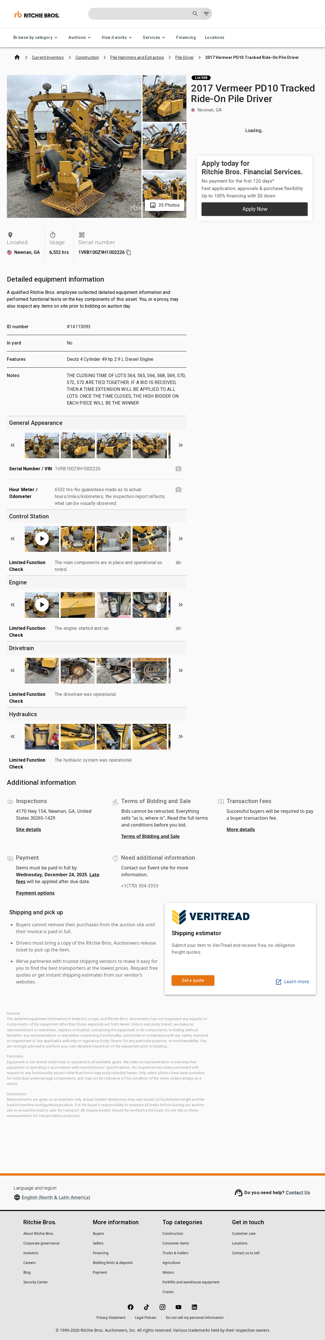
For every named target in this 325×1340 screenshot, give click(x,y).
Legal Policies (145, 1317)
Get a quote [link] (193, 980)
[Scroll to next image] (180, 445)
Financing (186, 37)
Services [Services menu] (155, 37)
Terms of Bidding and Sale (150, 836)
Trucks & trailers (175, 1253)
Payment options (35, 893)
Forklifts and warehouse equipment (191, 1282)
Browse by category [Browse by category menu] (36, 37)
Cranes (168, 1291)
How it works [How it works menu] (117, 37)
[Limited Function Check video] (178, 562)
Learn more (292, 981)
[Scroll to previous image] (12, 445)
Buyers (98, 1233)
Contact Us (298, 1192)
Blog (27, 1272)
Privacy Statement (110, 1317)
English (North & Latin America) (56, 1197)
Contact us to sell (245, 1253)
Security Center (35, 1282)
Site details (28, 829)
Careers (29, 1262)
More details (241, 829)
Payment (100, 1272)
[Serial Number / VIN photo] (178, 469)
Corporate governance (41, 1243)
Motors (168, 1272)
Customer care (243, 1233)
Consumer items (175, 1243)
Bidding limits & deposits (113, 1262)
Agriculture (171, 1262)
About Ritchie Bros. (38, 1233)
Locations (215, 37)
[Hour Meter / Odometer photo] (178, 489)
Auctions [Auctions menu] (80, 37)
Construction (172, 1233)
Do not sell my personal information (195, 1317)
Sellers (98, 1243)
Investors (30, 1253)
